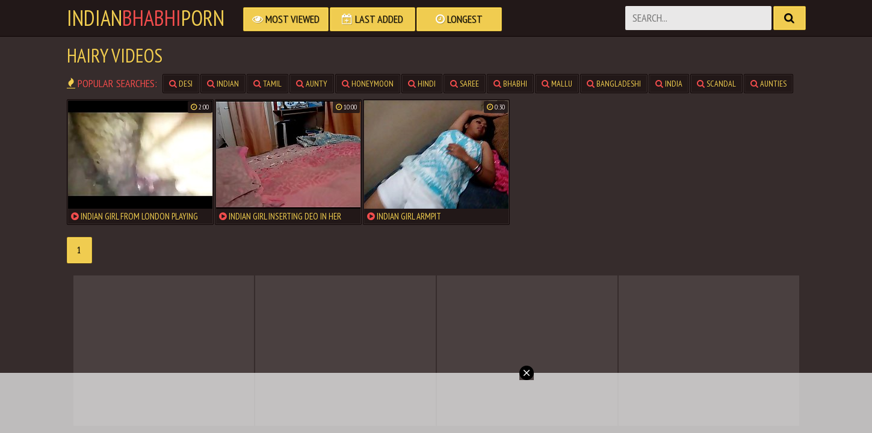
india (668, 83)
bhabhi (510, 83)
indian (223, 83)
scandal (716, 83)
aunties (768, 83)
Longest (459, 19)
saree (464, 83)
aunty (311, 83)
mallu (557, 83)
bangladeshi (614, 83)
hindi (422, 83)
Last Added (372, 19)
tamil (267, 83)
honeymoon (368, 83)
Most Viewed (286, 19)
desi (181, 83)
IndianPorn (145, 18)
